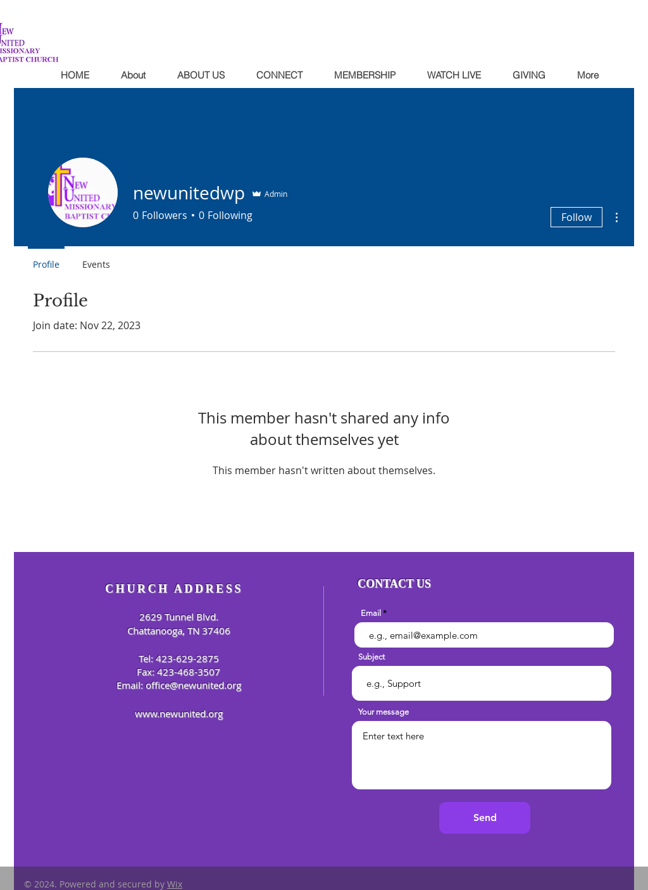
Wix (174, 884)
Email (371, 613)
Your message (383, 712)
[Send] (484, 818)
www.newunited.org (179, 713)
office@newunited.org (193, 685)
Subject (371, 657)
